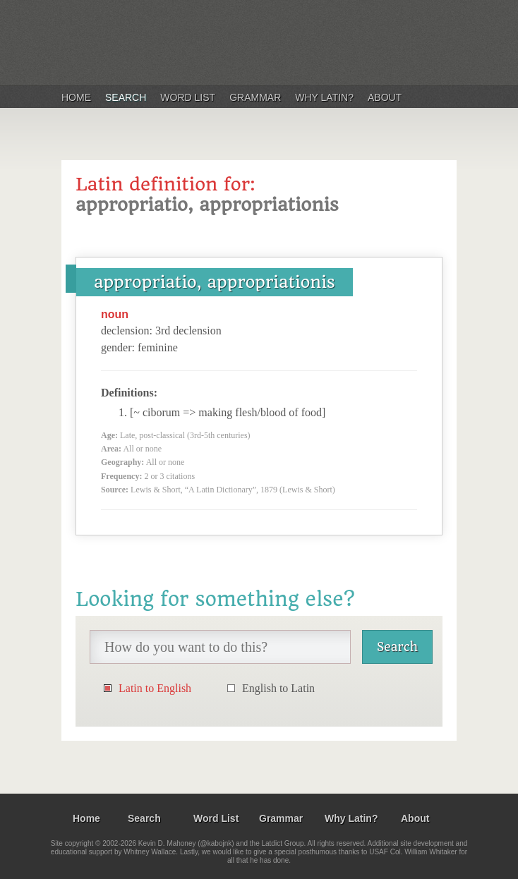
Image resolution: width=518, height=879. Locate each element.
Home (76, 97)
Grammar (255, 97)
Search (125, 97)
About (385, 97)
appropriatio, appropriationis (214, 282)
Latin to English (155, 688)
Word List (187, 97)
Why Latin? (324, 97)
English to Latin (278, 688)
